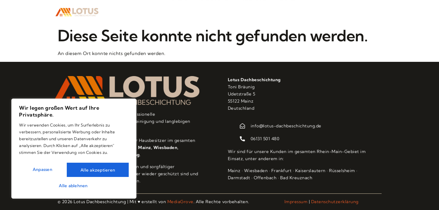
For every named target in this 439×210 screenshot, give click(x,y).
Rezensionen (255, 10)
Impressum (296, 201)
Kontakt (288, 10)
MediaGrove (180, 201)
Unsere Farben (214, 10)
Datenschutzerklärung (335, 201)
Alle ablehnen (98, 169)
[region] (73, 149)
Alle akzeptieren (74, 184)
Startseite (177, 10)
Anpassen (43, 169)
